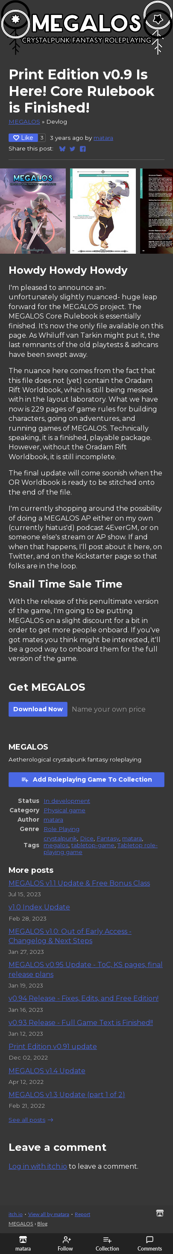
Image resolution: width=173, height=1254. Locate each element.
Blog (42, 1223)
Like (23, 138)
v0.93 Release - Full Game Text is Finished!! (81, 1023)
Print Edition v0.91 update (53, 1047)
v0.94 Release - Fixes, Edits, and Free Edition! (83, 998)
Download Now (38, 709)
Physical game (64, 810)
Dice (87, 838)
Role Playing (61, 828)
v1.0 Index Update (39, 907)
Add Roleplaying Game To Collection (86, 779)
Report (82, 1214)
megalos (56, 845)
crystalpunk (60, 838)
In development (67, 800)
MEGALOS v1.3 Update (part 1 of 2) (67, 1095)
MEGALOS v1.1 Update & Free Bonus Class (79, 883)
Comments (150, 1244)
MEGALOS (24, 121)
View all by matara (48, 1214)
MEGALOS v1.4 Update (47, 1071)
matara (103, 137)
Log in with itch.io (38, 1166)
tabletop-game (92, 845)
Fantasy (108, 838)
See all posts (27, 1119)
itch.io (16, 1214)
